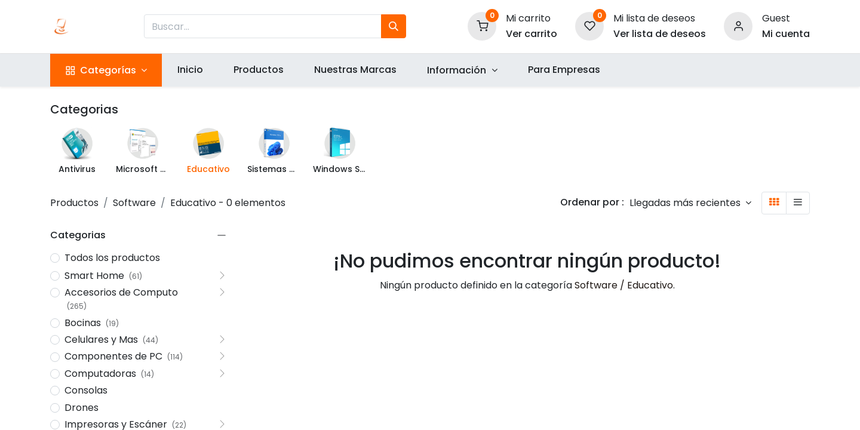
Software (134, 203)
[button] (690, 203)
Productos (74, 203)
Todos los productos (112, 258)
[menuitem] (190, 70)
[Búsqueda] (393, 26)
